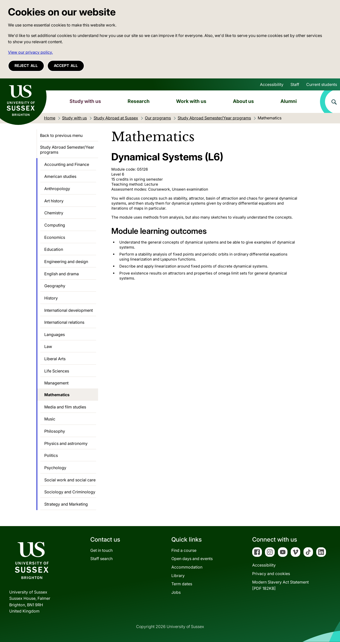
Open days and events (192, 558)
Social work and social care (70, 479)
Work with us (191, 101)
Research (139, 101)
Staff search (101, 558)
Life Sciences (56, 370)
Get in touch (101, 550)
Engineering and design (66, 261)
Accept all (66, 65)
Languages (54, 334)
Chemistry (53, 212)
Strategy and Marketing (66, 504)
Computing (54, 225)
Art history (54, 200)
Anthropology (57, 188)
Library (178, 575)
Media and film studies (65, 406)
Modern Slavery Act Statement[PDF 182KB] (280, 585)
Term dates (181, 583)
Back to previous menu (61, 135)
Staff (294, 84)
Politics (51, 455)
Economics (54, 237)
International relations (64, 322)
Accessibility (271, 84)
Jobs (176, 592)
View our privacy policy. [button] (30, 52)
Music (49, 418)
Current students (321, 84)
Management (56, 382)
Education (53, 249)
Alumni (288, 101)
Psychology (55, 467)
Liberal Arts (55, 358)
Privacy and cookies (271, 573)
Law (48, 346)
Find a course (183, 550)
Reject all (26, 65)
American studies (60, 176)
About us (243, 101)
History (51, 298)
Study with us (85, 101)
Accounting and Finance (66, 164)
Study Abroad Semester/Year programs (67, 150)
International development (68, 310)
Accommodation (186, 567)
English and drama (61, 273)
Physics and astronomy (66, 443)
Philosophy (54, 431)
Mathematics (57, 394)
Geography (54, 285)
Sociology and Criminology (69, 491)
